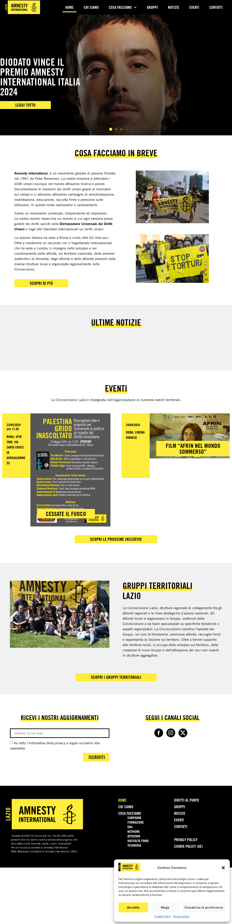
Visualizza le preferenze (203, 907)
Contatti (216, 7)
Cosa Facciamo (123, 7)
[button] (223, 868)
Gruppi (152, 7)
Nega (165, 907)
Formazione (135, 822)
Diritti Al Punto (186, 800)
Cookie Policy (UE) (188, 846)
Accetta (133, 907)
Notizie (173, 7)
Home (69, 7)
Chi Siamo (91, 7)
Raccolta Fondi (138, 841)
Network (133, 831)
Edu (130, 827)
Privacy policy (181, 916)
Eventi (194, 7)
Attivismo (133, 836)
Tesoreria (134, 845)
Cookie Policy (163, 916)
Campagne (134, 817)
